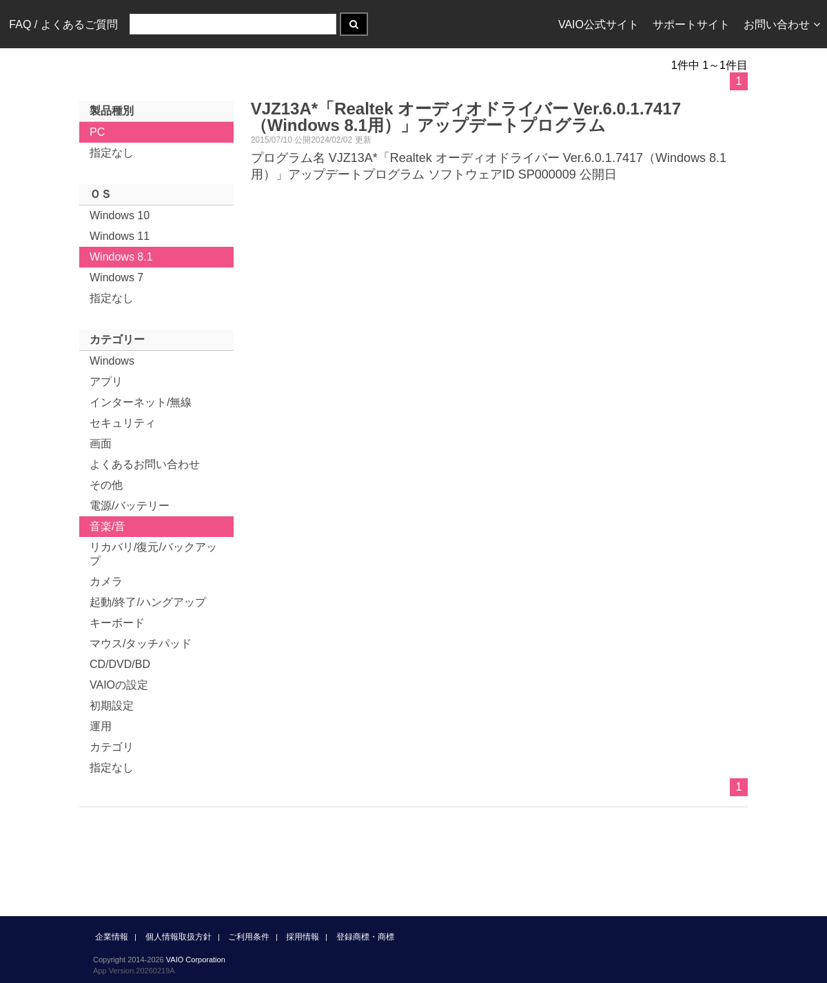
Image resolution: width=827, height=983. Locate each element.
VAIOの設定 (119, 685)
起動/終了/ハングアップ (148, 602)
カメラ (106, 581)
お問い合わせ (782, 24)
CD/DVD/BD (120, 664)
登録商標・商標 (365, 937)
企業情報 (111, 937)
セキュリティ (123, 423)
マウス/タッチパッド (141, 643)
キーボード (117, 623)
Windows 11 (120, 236)
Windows (112, 361)
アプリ (106, 381)
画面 (101, 443)
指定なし (112, 153)
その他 (106, 485)
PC (97, 132)
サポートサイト (691, 24)
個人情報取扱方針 (178, 937)
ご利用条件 (248, 937)
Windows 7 (116, 277)
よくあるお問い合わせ (145, 464)
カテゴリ (112, 747)
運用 (101, 726)
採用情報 (302, 937)
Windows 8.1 (121, 257)
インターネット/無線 (141, 402)
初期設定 (112, 705)
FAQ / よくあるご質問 (63, 24)
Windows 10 (120, 215)
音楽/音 (107, 526)
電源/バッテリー (130, 505)
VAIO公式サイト (598, 24)
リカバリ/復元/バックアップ (153, 554)
